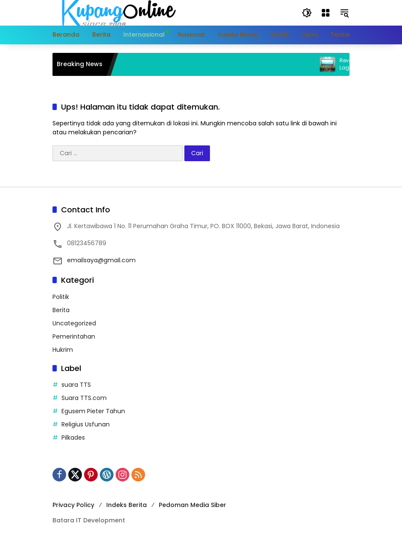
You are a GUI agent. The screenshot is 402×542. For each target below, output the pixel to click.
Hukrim (62, 349)
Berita (61, 310)
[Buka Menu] (325, 13)
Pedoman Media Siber (192, 505)
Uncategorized (74, 323)
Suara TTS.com (84, 398)
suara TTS (76, 384)
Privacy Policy (73, 505)
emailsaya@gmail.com (101, 260)
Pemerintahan (73, 336)
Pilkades (73, 437)
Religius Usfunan (85, 424)
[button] (307, 13)
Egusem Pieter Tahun (93, 411)
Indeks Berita (126, 505)
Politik (60, 297)
